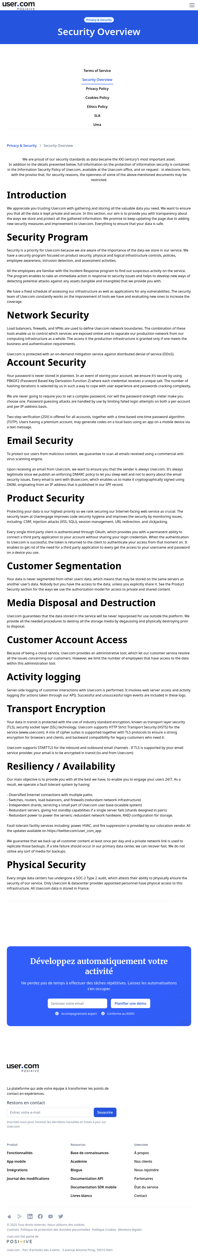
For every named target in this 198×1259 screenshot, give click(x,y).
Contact (140, 1195)
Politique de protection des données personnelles (55, 1230)
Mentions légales (130, 1230)
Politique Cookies (104, 1230)
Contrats (13, 1230)
